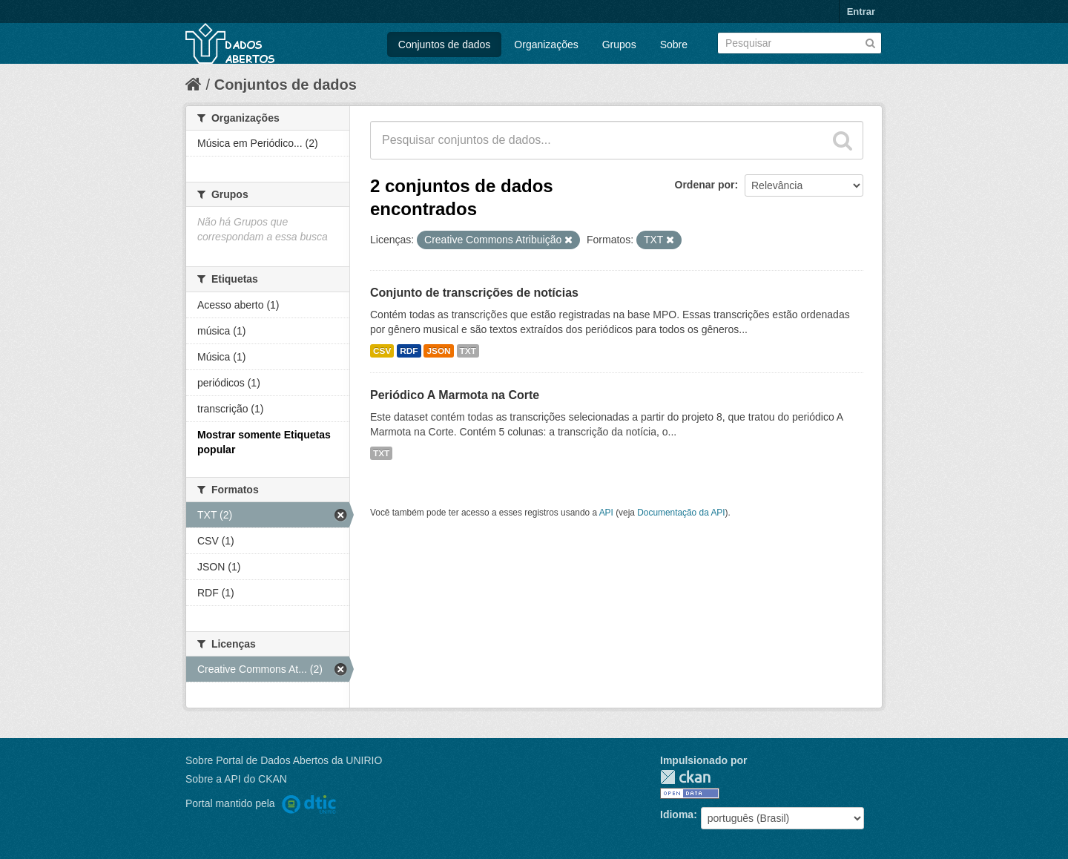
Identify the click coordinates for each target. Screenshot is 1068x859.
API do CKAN (255, 779)
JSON (438, 351)
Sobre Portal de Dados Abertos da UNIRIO (283, 760)
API (606, 512)
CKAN (685, 777)
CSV (382, 351)
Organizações (546, 44)
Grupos (619, 44)
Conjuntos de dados (444, 44)
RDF (409, 351)
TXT (468, 351)
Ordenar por (705, 185)
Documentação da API (681, 512)
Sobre (674, 44)
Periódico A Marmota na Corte (454, 395)
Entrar (861, 11)
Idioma (676, 814)
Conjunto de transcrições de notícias (474, 292)
